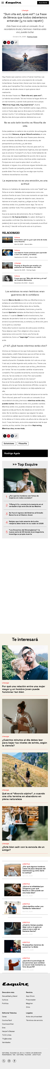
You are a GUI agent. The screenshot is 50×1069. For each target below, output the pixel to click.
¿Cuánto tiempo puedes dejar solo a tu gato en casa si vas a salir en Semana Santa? (32, 928)
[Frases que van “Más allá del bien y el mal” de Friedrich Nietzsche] (7, 278)
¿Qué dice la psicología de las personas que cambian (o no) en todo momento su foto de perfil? (34, 964)
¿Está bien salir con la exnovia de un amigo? (23, 848)
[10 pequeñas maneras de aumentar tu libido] (12, 946)
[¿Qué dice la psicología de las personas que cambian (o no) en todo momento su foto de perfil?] (12, 964)
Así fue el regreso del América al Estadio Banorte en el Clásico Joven (26, 514)
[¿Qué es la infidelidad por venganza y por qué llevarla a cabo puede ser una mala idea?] (12, 890)
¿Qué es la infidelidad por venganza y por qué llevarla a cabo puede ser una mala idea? (33, 889)
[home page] (13, 2)
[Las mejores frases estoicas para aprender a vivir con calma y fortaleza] (7, 252)
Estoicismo (9, 443)
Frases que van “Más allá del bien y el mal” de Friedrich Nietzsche (30, 279)
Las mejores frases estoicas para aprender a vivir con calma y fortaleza (30, 253)
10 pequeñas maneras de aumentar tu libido (33, 946)
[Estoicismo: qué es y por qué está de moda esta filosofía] (7, 240)
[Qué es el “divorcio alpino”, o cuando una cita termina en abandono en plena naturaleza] (25, 769)
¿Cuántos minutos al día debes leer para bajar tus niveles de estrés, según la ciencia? (24, 742)
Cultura (17, 237)
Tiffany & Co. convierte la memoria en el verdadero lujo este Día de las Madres (26, 505)
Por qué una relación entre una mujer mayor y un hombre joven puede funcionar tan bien (23, 689)
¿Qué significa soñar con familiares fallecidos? (32, 907)
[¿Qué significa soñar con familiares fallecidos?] (12, 907)
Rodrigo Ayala (32, 37)
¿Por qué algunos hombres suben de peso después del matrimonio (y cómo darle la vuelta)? (34, 869)
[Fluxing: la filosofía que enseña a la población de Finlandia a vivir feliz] (7, 265)
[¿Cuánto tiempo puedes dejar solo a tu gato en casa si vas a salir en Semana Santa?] (12, 928)
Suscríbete (43, 3)
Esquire (31, 283)
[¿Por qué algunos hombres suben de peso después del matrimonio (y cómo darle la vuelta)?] (12, 870)
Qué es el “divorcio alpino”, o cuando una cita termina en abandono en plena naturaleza (23, 796)
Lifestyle (25, 10)
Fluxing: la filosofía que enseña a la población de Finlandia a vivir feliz (27, 266)
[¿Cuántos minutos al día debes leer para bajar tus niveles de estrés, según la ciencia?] (25, 716)
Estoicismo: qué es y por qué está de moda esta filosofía (30, 241)
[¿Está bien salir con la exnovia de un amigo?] (25, 823)
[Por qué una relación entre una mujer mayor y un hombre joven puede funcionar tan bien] (25, 662)
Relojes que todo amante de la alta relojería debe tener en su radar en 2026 (26, 522)
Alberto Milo (28, 244)
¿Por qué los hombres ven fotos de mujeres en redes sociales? (24, 497)
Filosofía (23, 443)
